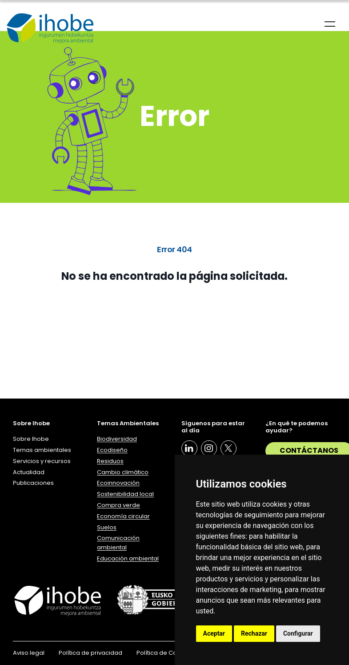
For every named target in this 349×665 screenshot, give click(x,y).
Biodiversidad (117, 439)
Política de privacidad (90, 653)
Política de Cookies (164, 653)
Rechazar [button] (254, 633)
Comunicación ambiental (118, 543)
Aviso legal (28, 653)
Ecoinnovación (118, 483)
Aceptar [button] (214, 633)
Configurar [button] (298, 633)
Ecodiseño (112, 450)
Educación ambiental (128, 558)
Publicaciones (33, 483)
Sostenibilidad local (125, 494)
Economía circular (123, 516)
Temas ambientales (42, 450)
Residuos (110, 461)
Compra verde (118, 505)
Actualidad (28, 472)
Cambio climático (122, 472)
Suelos (106, 527)
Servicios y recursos (42, 461)
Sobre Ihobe (31, 439)
